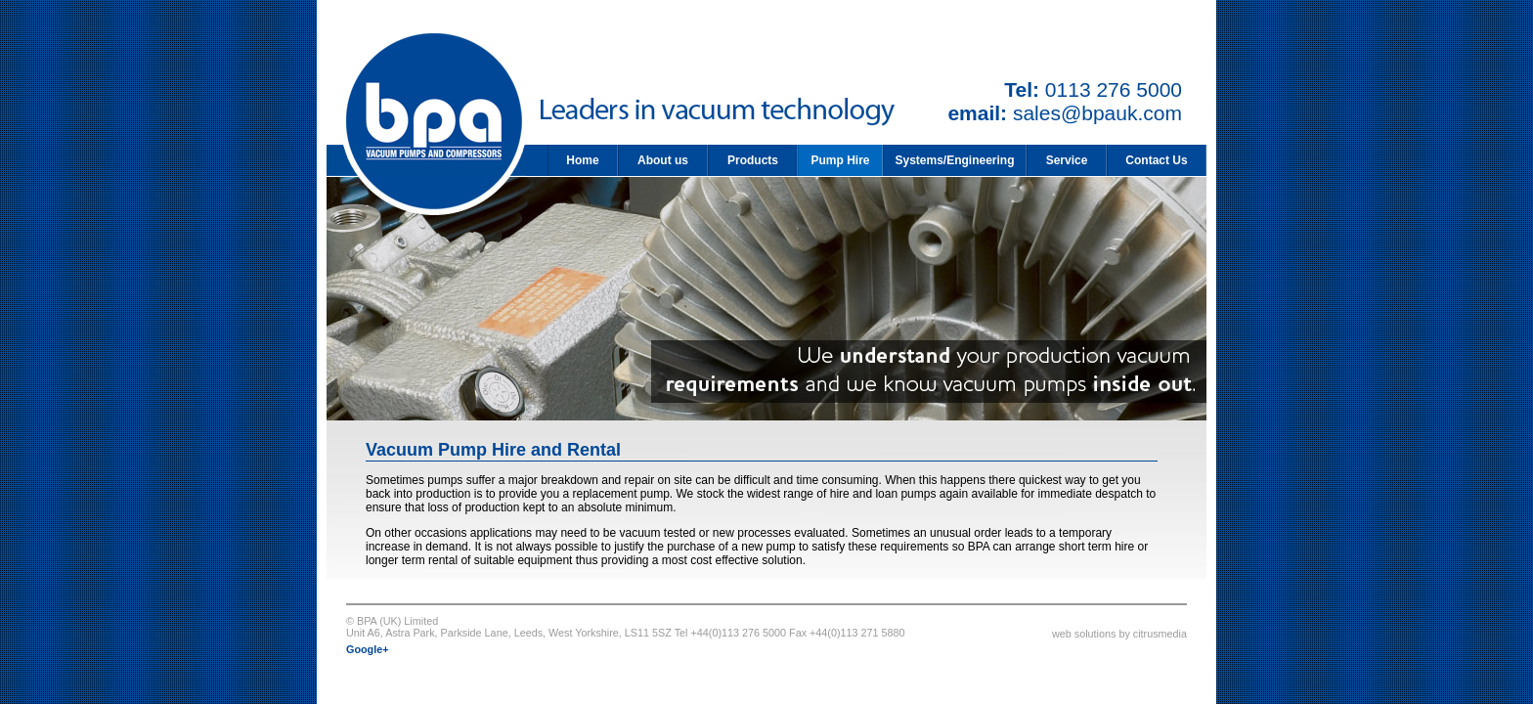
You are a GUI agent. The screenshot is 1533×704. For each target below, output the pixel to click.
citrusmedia (1160, 633)
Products (752, 160)
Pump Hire (839, 160)
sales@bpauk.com (1097, 113)
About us (662, 160)
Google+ (367, 649)
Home (582, 160)
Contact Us (1156, 160)
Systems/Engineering (954, 160)
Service (1067, 160)
